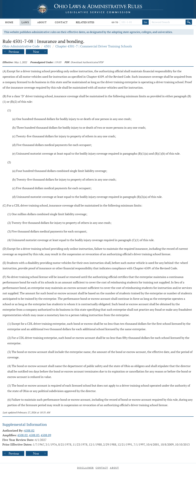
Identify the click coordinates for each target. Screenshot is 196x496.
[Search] (189, 22)
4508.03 (34, 435)
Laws (25, 22)
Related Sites (85, 22)
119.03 (57, 62)
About (42, 22)
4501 (47, 46)
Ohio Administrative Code (21, 46)
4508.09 (46, 435)
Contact (61, 22)
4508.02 (29, 430)
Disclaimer (85, 467)
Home (9, 22)
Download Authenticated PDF (87, 62)
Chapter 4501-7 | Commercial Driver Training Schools (93, 46)
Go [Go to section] (145, 22)
